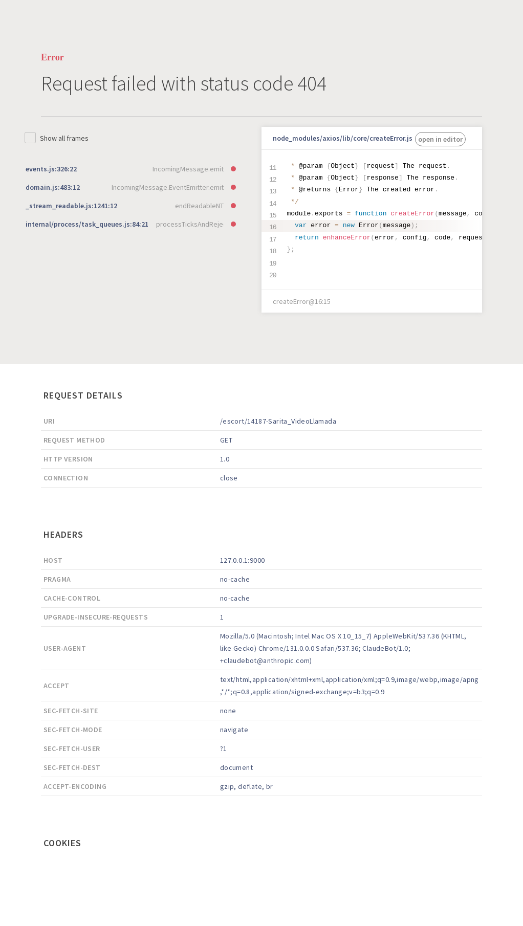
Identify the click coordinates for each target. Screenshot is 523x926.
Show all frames (64, 138)
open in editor (440, 139)
